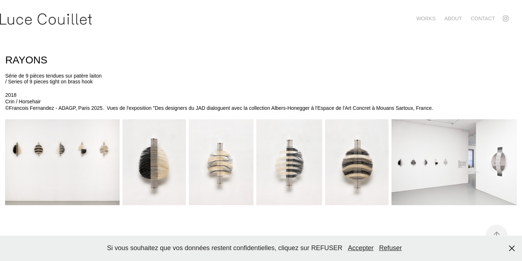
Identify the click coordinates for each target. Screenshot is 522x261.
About (453, 18)
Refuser (390, 248)
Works (426, 18)
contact (483, 18)
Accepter (361, 248)
